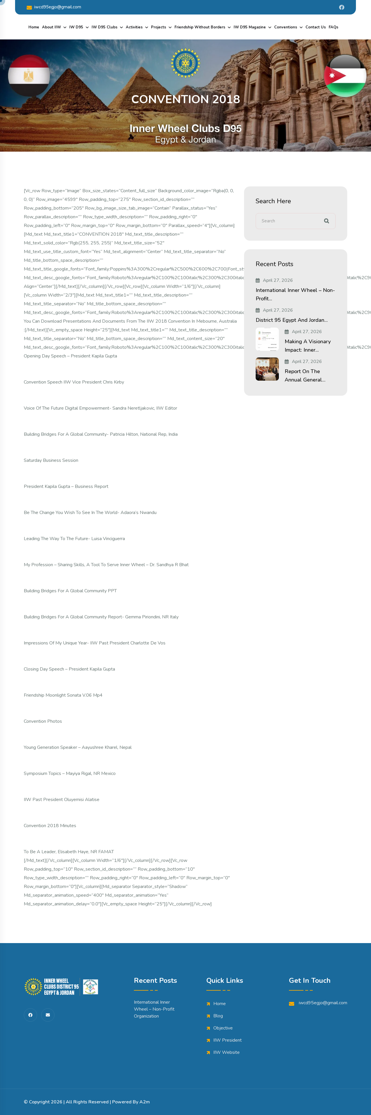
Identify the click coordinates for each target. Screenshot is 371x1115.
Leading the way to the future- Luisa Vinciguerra (74, 538)
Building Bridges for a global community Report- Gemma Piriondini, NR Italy (101, 617)
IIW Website (226, 1052)
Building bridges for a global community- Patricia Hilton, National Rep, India (101, 434)
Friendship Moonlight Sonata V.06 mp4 (63, 695)
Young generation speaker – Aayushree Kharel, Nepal (78, 747)
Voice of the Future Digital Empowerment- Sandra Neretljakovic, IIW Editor (100, 408)
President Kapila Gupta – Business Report (66, 486)
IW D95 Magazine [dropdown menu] (250, 27)
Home (33, 27)
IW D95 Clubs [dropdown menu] (104, 27)
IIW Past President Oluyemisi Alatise (61, 799)
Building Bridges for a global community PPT (70, 591)
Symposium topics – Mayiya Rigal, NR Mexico (70, 773)
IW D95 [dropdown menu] (76, 27)
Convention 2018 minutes (50, 825)
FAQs (333, 27)
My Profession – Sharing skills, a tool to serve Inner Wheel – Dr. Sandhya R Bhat (106, 565)
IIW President (227, 1040)
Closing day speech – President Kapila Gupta (69, 669)
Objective (223, 1028)
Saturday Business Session (51, 460)
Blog (218, 1016)
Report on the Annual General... (305, 375)
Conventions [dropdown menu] (285, 27)
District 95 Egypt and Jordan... (292, 320)
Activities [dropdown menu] (134, 27)
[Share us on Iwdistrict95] (341, 7)
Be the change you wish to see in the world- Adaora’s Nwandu (90, 512)
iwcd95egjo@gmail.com (54, 7)
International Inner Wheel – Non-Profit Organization (154, 1009)
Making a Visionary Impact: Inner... (308, 345)
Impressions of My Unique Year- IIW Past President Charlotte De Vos (95, 643)
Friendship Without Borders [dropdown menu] (199, 27)
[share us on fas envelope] (47, 1015)
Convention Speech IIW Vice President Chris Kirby (74, 382)
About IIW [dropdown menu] (51, 27)
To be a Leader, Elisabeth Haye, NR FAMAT (69, 852)
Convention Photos (43, 721)
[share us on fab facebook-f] (30, 1015)
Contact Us (315, 27)
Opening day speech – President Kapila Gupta (70, 356)
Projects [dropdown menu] (158, 27)
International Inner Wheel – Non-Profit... (295, 294)
